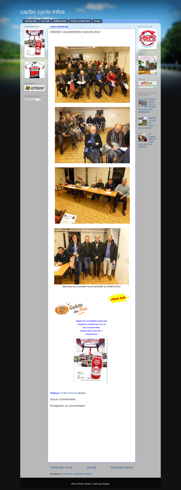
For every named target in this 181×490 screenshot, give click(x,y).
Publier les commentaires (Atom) (77, 474)
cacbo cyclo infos (42, 12)
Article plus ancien (121, 467)
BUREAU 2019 (60, 21)
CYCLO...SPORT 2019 (80, 21)
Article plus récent (61, 467)
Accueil (91, 467)
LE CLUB (45, 21)
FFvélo (97, 21)
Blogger (106, 484)
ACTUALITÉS (31, 21)
